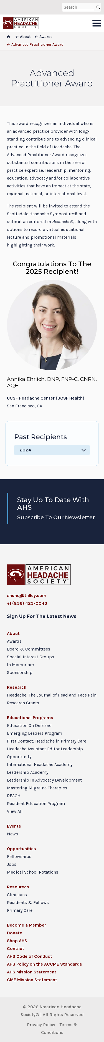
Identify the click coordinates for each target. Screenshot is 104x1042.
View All (15, 811)
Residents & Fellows (28, 902)
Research (16, 687)
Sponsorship (19, 672)
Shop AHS (17, 940)
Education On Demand (29, 725)
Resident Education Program (36, 803)
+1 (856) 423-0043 (27, 603)
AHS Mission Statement (31, 972)
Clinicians (17, 894)
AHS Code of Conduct (29, 956)
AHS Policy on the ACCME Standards (44, 964)
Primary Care (19, 910)
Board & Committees (28, 649)
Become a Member (26, 925)
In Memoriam (20, 664)
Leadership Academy (27, 772)
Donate (14, 932)
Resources (18, 886)
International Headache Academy (39, 764)
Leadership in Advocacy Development (44, 780)
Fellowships (19, 856)
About (13, 633)
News (12, 833)
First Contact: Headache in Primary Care (46, 741)
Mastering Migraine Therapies (37, 787)
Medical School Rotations (32, 872)
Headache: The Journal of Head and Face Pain (52, 695)
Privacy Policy (41, 1024)
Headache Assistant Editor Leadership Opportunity (45, 752)
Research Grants (23, 702)
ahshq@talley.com (26, 595)
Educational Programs (30, 717)
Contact (15, 948)
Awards (14, 641)
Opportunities (21, 848)
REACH (14, 795)
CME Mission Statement (32, 979)
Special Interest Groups (30, 656)
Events (14, 826)
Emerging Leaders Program (34, 733)
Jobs (11, 864)
